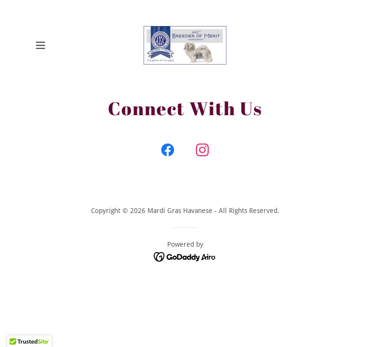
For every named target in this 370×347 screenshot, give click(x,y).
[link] (185, 45)
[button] (54, 45)
